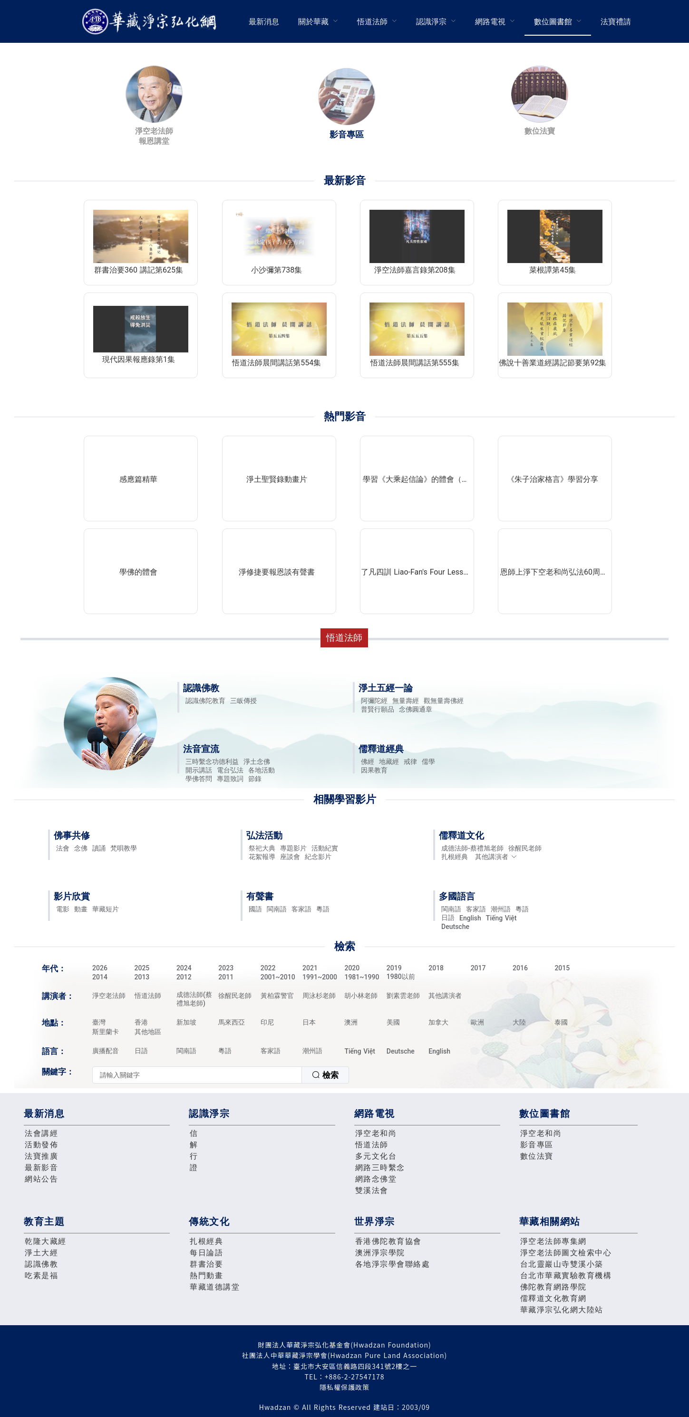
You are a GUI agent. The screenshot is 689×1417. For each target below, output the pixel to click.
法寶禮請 (616, 21)
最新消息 (264, 21)
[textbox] (197, 1075)
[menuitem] (264, 21)
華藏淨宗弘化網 (151, 22)
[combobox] (220, 1075)
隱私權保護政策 (344, 1387)
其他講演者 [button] (496, 856)
